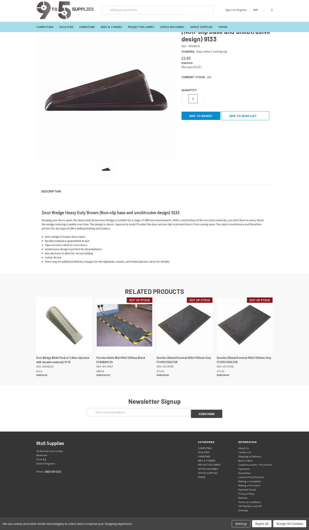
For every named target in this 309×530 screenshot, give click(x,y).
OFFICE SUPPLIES (201, 27)
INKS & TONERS (111, 27)
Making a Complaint (249, 477)
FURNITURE (87, 27)
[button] (154, 188)
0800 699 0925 (53, 468)
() (270, 10)
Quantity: (189, 87)
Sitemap (243, 506)
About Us (243, 444)
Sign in (229, 10)
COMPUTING (44, 27)
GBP (257, 10)
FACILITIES (66, 27)
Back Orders (245, 456)
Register (242, 10)
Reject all (261, 524)
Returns (243, 494)
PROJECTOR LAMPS (141, 27)
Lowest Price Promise (251, 473)
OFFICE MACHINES (172, 27)
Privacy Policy (246, 490)
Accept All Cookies (289, 524)
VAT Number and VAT (250, 502)
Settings (241, 524)
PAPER (223, 27)
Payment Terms (247, 485)
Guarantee (244, 469)
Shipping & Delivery (249, 452)
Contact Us (244, 448)
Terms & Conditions (249, 498)
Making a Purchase (249, 481)
